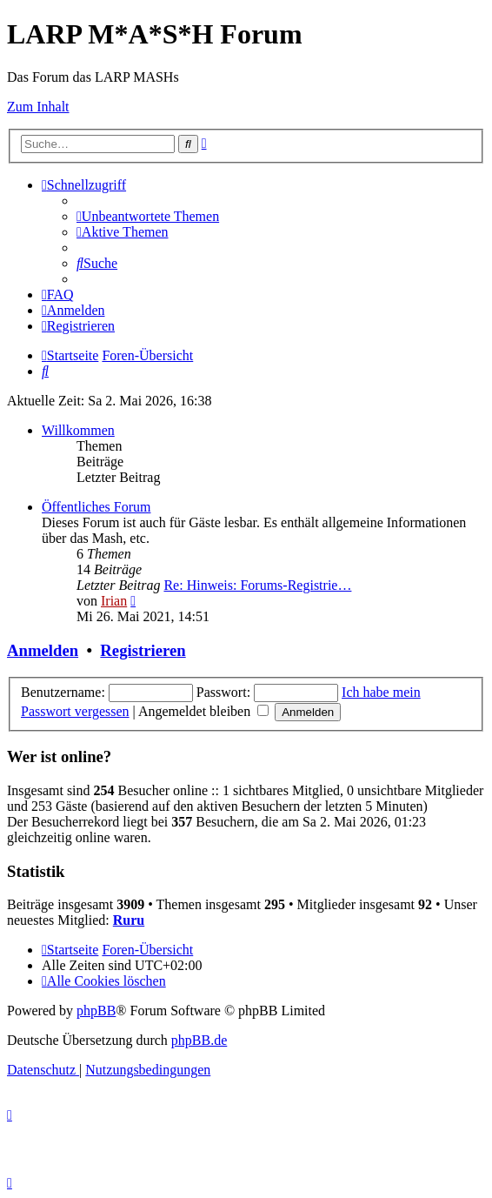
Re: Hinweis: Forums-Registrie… (257, 585)
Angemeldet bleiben (203, 711)
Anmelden (42, 650)
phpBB (96, 1010)
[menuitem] (147, 216)
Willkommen (78, 430)
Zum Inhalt (38, 106)
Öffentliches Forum (96, 506)
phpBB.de (199, 1040)
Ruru (128, 920)
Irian (114, 600)
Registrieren (142, 650)
